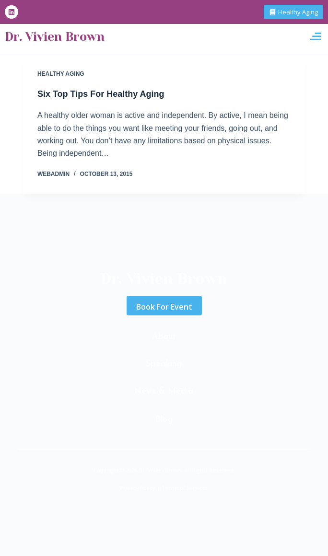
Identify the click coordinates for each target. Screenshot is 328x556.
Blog (164, 419)
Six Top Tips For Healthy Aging (100, 94)
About (164, 336)
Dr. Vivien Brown (55, 37)
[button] (315, 37)
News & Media (163, 391)
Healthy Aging (60, 73)
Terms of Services (185, 487)
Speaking (164, 364)
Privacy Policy (137, 487)
